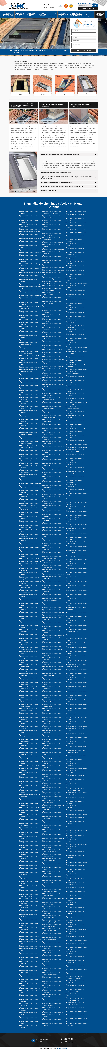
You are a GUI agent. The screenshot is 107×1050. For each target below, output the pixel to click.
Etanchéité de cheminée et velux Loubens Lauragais (52, 622)
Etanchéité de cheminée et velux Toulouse (75, 866)
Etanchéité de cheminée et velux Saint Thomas (77, 718)
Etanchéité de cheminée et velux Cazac (77, 1021)
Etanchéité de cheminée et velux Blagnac (29, 480)
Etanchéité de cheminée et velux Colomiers (29, 820)
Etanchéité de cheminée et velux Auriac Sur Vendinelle (31, 307)
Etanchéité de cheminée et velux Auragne (29, 298)
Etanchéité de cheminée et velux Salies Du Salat (77, 738)
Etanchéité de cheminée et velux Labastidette (52, 420)
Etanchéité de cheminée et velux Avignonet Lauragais (29, 352)
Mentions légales (62, 1048)
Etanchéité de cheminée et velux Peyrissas (75, 271)
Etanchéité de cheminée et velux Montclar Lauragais (52, 894)
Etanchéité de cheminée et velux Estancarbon (29, 928)
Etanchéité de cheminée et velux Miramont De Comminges (52, 793)
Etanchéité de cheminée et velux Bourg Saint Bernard (31, 535)
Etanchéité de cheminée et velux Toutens (75, 879)
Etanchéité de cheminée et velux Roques (75, 455)
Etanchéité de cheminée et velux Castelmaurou (29, 683)
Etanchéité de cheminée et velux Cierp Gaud (31, 799)
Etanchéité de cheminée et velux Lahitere (52, 477)
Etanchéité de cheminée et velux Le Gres (53, 346)
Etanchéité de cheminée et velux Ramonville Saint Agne (75, 407)
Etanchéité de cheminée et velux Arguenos (29, 260)
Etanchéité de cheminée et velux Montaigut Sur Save (52, 842)
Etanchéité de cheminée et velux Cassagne (29, 652)
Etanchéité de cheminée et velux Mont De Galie (54, 899)
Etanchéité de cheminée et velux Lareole (52, 511)
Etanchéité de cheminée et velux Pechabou (75, 249)
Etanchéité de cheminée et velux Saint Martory (77, 652)
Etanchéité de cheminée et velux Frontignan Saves (52, 216)
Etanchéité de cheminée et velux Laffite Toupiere (54, 447)
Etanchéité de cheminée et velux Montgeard (52, 947)
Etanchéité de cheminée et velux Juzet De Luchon (54, 381)
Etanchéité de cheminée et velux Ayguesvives (29, 225)
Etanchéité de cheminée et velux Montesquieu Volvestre (52, 925)
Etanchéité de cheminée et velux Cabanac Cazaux (29, 586)
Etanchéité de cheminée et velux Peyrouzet (75, 275)
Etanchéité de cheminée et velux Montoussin (52, 978)
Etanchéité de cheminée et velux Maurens (52, 727)
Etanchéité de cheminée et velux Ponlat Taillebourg (77, 339)
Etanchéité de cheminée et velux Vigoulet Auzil (75, 961)
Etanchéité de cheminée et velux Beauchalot (29, 398)
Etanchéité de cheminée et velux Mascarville (52, 709)
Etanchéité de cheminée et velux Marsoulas (52, 692)
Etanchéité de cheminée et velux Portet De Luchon (77, 348)
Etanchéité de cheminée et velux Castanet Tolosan (29, 665)
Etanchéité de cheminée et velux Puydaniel (75, 390)
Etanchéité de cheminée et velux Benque (29, 455)
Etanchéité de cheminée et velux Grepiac (52, 342)
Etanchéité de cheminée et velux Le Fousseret (30, 1000)
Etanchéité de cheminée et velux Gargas (52, 257)
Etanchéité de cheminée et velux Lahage (52, 473)
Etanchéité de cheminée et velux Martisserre (52, 696)
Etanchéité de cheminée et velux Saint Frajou (77, 560)
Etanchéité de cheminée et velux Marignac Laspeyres (52, 678)
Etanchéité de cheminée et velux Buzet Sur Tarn (31, 582)
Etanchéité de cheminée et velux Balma (31, 378)
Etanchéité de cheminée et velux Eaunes (29, 886)
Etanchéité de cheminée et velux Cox (30, 850)
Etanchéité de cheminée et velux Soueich (75, 847)
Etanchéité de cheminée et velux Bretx (31, 561)
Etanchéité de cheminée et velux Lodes (54, 615)
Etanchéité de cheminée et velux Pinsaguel (75, 295)
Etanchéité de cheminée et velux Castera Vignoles (29, 700)
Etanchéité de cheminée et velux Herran (52, 353)
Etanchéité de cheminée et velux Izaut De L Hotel (54, 369)
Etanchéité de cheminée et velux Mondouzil (52, 826)
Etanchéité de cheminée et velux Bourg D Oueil (31, 530)
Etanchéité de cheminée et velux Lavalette (52, 553)
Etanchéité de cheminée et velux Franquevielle (29, 1018)
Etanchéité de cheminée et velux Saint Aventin (77, 507)
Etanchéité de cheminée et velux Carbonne (29, 639)
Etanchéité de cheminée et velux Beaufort (29, 402)
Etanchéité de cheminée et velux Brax (31, 558)
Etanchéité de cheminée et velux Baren (31, 385)
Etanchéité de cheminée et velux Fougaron (29, 991)
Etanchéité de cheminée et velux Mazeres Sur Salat (52, 757)
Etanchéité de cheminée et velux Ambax (29, 235)
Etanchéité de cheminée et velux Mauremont (52, 722)
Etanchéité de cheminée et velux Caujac (29, 731)
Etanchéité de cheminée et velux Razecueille (75, 412)
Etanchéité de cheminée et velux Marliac (52, 683)
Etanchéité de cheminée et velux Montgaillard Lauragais (52, 934)
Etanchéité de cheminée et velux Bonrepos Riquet (29, 500)
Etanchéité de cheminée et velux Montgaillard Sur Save (52, 938)
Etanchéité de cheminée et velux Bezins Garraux (29, 471)
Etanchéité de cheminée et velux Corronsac (29, 828)
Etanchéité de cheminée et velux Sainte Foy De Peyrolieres (77, 555)
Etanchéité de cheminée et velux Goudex (52, 298)
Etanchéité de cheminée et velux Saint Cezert (77, 520)
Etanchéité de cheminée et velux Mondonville (52, 821)
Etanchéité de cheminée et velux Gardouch (52, 252)
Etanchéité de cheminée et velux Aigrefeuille (29, 221)
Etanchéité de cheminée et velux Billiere (29, 475)
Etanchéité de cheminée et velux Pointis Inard (75, 326)
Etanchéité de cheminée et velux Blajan (31, 483)
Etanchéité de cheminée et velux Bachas (29, 359)
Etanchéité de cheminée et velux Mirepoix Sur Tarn (52, 801)
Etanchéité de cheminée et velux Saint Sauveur (77, 709)
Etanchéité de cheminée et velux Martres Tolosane (52, 705)
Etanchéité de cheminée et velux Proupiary (75, 381)
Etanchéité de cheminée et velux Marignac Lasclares (52, 674)
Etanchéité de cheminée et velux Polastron (75, 330)
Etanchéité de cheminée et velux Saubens (75, 780)
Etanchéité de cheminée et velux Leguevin (52, 577)
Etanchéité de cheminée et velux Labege (52, 425)
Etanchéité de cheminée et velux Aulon (31, 295)
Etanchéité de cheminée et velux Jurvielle (52, 374)
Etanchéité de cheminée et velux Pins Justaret (76, 299)
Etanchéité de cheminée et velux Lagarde (52, 455)
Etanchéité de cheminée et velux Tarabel (75, 852)
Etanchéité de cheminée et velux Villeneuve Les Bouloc (75, 999)
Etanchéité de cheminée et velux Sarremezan (75, 776)
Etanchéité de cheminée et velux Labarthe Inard (52, 389)
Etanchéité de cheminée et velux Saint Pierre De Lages (77, 691)
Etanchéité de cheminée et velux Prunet (75, 385)
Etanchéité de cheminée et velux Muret (54, 1012)
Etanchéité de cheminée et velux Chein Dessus (31, 782)
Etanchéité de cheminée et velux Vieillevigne (75, 952)
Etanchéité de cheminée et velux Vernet (75, 944)
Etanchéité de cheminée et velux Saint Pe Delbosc (77, 683)
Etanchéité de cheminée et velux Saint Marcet (77, 648)
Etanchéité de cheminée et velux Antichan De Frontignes (29, 242)
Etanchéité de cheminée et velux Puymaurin (75, 394)
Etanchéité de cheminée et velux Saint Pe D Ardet (77, 678)
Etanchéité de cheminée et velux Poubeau (75, 356)
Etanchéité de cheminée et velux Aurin (31, 320)
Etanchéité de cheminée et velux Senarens (75, 822)
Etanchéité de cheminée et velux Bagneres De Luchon (29, 370)
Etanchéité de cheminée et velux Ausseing (29, 323)
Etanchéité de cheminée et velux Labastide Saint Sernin (52, 416)
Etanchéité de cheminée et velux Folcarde (29, 967)
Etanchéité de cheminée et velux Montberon (52, 877)
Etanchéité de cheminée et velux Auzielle (29, 347)
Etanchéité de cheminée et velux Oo (76, 230)
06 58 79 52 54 (48, 7)
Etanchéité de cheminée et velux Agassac (29, 212)
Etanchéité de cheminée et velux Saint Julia (77, 599)
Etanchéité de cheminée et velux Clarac (29, 811)
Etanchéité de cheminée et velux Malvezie (52, 658)
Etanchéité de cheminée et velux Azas (31, 355)
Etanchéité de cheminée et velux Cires (31, 807)
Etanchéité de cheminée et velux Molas (54, 805)
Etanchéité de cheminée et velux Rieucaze (75, 432)
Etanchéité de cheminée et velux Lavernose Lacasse (52, 561)
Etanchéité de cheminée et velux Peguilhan (75, 262)
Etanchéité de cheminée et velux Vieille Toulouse (77, 948)
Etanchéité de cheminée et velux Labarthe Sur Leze (52, 398)
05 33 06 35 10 (48, 4)
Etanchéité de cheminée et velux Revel (77, 428)
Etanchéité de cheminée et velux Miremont (52, 797)
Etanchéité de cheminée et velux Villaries (75, 965)
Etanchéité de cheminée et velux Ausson (29, 327)
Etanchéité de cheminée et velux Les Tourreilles (76, 870)
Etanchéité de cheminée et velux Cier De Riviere (30, 795)
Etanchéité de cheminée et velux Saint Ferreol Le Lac (77, 1024)
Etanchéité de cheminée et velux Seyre (77, 833)
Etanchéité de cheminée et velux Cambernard (29, 613)
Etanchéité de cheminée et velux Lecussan (52, 570)
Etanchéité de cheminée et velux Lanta (54, 494)
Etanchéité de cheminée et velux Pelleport (75, 266)
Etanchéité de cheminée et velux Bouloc (29, 522)
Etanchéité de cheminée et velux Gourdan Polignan (52, 302)
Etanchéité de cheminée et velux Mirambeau (52, 788)
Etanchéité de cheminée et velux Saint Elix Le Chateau (77, 534)
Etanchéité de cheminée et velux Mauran (52, 718)
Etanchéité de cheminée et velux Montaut (52, 863)
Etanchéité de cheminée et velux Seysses (75, 836)
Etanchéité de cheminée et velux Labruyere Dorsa (52, 433)
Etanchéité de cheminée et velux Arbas (31, 250)
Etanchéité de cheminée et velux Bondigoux (29, 495)
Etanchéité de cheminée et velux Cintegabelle (29, 804)
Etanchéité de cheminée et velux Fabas (31, 939)
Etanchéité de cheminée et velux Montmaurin (52, 969)
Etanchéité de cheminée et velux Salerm (75, 734)
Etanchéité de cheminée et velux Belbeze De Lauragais (29, 433)
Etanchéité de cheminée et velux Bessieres (29, 466)
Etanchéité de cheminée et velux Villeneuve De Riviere (75, 990)
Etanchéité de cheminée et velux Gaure (54, 267)
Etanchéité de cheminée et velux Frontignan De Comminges (52, 212)
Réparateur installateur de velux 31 (31, 14)
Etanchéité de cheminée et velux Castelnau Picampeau (29, 692)
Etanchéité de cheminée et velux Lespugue (52, 595)
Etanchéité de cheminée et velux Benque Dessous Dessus (29, 459)
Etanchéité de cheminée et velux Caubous (29, 727)
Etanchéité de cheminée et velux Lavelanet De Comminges (52, 557)
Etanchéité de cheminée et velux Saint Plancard (77, 696)
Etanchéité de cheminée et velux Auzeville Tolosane (29, 343)
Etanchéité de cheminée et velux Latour (54, 527)
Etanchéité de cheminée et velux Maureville (52, 735)
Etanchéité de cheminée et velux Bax (30, 388)
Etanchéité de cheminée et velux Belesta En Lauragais (29, 442)
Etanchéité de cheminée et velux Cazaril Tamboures (29, 740)
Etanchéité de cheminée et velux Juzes (54, 377)
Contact (15, 37)
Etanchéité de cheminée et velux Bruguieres (29, 569)
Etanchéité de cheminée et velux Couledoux (29, 842)
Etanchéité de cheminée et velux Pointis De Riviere (75, 321)
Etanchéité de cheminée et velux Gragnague (52, 320)
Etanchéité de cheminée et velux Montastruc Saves (52, 855)
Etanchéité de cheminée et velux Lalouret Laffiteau (52, 482)
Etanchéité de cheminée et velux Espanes (29, 911)
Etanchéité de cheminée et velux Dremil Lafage (29, 877)
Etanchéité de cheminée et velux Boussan (29, 539)
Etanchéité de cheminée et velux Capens (29, 626)
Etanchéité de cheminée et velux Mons (54, 838)
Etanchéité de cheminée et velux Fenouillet (29, 954)
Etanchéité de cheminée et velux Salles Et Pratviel (77, 742)
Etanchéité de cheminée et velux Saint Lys (77, 634)
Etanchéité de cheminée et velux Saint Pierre (77, 687)
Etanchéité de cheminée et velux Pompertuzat (75, 335)
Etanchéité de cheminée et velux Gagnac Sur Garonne (52, 234)
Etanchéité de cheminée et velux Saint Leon (77, 617)
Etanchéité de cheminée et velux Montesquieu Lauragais (52, 921)
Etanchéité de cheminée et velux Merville (52, 779)
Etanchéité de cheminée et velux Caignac (29, 604)
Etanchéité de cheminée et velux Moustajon (52, 1008)
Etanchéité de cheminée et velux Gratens (52, 324)
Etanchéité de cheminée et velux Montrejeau (52, 991)
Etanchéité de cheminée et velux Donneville (29, 873)
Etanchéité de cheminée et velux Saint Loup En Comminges (77, 630)
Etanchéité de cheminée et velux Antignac (29, 246)
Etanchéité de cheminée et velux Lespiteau (52, 590)
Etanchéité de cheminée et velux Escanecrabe (29, 906)
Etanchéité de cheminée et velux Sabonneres (75, 481)
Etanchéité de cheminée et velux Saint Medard (77, 656)
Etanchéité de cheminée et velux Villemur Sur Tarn (75, 986)
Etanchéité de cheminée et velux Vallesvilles (75, 916)
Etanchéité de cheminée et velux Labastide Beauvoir (52, 403)
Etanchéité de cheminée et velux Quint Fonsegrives (77, 403)
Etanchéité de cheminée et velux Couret (29, 846)
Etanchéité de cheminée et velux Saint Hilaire (77, 577)
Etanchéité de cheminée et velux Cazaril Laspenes (29, 735)
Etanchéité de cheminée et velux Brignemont (29, 564)
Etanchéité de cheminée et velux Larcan (52, 506)
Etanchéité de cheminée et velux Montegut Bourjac (52, 903)
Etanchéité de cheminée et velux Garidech (52, 261)
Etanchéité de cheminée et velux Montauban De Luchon (52, 859)
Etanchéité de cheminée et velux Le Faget (30, 942)
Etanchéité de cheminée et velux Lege (54, 574)
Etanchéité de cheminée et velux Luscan (52, 638)
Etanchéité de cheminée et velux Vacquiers (75, 899)
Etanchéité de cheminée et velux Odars (77, 223)
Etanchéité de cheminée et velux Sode (77, 844)
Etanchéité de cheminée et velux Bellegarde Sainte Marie (29, 446)
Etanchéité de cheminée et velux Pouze (77, 369)
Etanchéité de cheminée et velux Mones (52, 830)
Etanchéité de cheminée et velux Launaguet (52, 539)
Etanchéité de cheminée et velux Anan (31, 238)
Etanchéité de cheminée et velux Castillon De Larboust (29, 709)
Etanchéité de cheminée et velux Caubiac (29, 722)
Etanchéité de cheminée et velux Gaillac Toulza (52, 238)
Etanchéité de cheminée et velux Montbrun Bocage (52, 881)
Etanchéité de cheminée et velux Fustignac (52, 230)
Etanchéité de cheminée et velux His (53, 356)
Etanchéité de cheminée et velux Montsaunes (52, 995)
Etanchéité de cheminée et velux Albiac (31, 231)
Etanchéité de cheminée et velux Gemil (54, 270)
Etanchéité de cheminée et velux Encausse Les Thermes (29, 895)
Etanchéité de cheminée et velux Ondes (75, 226)
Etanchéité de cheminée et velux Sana (77, 768)
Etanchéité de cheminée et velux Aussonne (29, 332)
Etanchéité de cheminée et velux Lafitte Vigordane (54, 451)
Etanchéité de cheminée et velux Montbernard (52, 872)
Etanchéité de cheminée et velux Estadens (29, 924)
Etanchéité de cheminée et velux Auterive (29, 336)
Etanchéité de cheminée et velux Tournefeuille (75, 874)
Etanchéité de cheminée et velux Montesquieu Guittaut (52, 916)
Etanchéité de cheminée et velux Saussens (75, 784)
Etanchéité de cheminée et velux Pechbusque (75, 257)
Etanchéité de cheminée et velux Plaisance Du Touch (75, 313)
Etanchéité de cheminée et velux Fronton (52, 221)
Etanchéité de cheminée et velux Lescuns (52, 581)
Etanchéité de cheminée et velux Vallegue (75, 912)
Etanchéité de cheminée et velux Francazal (29, 1009)
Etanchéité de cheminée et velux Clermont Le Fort (29, 815)
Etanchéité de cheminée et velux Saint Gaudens (77, 564)
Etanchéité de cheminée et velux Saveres (75, 802)
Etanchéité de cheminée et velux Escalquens (29, 902)
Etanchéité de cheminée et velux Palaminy (75, 235)
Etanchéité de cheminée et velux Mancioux (52, 663)
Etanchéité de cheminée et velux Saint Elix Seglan (77, 538)
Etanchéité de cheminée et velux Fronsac (29, 1026)
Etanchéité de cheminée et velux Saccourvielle (75, 485)
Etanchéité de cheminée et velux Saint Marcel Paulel (77, 643)
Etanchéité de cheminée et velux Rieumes (75, 441)
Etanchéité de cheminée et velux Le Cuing (30, 862)
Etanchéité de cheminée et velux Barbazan (29, 381)
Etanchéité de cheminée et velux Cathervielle (29, 718)
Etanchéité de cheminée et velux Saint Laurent (77, 612)
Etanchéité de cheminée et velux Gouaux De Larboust (52, 289)
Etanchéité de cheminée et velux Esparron (29, 915)
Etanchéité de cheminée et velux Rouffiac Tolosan (75, 472)
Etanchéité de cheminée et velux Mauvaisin (52, 740)
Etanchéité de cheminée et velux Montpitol (52, 982)
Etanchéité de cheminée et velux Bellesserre (29, 451)
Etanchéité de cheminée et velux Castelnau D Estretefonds (29, 687)
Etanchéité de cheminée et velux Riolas (77, 447)
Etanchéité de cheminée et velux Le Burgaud (30, 578)
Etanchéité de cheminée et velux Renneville (75, 425)
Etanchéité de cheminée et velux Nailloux (52, 1015)
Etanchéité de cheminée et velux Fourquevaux (29, 996)
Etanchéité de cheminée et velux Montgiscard (52, 951)
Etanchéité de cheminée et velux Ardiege (29, 256)
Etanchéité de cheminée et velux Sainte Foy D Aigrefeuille (77, 551)
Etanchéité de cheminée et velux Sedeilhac (75, 806)
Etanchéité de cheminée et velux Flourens (29, 962)
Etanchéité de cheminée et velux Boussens (29, 544)
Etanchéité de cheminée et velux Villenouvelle (75, 1008)
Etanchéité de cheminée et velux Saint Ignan (77, 582)
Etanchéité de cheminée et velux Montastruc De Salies (52, 846)
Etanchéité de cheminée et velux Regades (75, 420)
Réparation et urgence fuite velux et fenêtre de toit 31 (76, 14)
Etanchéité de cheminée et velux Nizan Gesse (54, 1024)
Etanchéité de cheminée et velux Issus (54, 366)
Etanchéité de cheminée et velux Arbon (31, 252)
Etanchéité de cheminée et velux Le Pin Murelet (77, 291)
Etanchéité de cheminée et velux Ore (76, 232)
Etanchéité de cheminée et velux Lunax (54, 635)
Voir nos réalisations (88, 8)
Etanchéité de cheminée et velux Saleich (75, 729)
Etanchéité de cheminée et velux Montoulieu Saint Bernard (52, 973)
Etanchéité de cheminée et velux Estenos (29, 933)
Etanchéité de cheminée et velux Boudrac (29, 517)
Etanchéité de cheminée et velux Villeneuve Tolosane (75, 1003)
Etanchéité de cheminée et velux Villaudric (75, 972)
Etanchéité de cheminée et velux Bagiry (31, 367)
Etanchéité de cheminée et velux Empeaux (29, 891)
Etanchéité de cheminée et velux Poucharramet (75, 361)
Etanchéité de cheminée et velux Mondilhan (52, 817)
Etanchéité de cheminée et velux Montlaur (52, 964)
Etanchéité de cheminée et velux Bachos (29, 363)
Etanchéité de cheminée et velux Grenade (52, 337)
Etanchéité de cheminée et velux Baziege (29, 391)
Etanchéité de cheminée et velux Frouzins (52, 225)
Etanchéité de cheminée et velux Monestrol (52, 835)
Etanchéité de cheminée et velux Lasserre (52, 519)
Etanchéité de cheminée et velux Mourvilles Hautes (52, 1004)
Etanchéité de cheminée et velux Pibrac (77, 283)
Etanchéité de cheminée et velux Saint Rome (77, 700)
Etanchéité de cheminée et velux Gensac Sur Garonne (52, 282)
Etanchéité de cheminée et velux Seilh (77, 814)
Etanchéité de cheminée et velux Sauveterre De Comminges (75, 789)
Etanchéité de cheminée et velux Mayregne (52, 753)
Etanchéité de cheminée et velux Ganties (52, 245)
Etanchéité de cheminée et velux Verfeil (77, 940)
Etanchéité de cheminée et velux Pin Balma (76, 286)
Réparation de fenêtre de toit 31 (19, 14)
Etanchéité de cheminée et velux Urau (77, 896)
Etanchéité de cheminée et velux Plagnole (75, 308)
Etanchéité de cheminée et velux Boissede (29, 491)
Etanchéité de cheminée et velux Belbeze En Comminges (29, 437)
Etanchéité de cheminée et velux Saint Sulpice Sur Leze (77, 713)
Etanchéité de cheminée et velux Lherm (54, 610)
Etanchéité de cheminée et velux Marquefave (52, 687)
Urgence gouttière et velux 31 (42, 14)
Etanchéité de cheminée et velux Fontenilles (29, 980)
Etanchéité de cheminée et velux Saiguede (75, 490)
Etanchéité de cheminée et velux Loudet (52, 627)
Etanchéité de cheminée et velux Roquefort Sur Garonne (75, 450)
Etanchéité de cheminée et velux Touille (77, 862)
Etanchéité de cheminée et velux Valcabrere (75, 903)
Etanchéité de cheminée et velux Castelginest (29, 678)
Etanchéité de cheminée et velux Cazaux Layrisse (29, 749)
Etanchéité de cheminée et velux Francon (29, 1013)
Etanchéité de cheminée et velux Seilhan (75, 818)
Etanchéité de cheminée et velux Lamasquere (52, 486)
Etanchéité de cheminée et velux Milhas (52, 784)
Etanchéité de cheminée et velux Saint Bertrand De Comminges (77, 516)
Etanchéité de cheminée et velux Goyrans (52, 315)
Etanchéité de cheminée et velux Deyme (29, 869)
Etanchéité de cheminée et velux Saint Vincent (77, 722)
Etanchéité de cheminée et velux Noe (76, 211)
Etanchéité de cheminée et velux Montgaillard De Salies (52, 929)
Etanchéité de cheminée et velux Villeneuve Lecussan (75, 994)
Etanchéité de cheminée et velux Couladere (29, 837)
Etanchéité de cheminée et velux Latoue (52, 524)
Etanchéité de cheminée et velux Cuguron (29, 857)
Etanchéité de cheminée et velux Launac (52, 535)
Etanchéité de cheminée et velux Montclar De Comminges (52, 890)
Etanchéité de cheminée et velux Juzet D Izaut (54, 385)
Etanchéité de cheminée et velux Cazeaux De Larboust (29, 753)
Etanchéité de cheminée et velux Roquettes (75, 463)
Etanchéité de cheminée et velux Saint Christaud (77, 525)
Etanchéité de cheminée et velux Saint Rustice (77, 705)
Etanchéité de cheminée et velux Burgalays (29, 573)
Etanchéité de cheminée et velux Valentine (75, 908)
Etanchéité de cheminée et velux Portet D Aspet (77, 343)
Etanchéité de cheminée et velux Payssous (75, 244)
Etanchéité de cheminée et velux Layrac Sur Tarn (52, 566)
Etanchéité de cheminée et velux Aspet (31, 284)
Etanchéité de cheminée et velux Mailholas (52, 654)
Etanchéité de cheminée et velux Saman (75, 760)
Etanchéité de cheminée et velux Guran (54, 349)
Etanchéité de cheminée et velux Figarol (29, 958)
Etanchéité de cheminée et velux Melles (52, 762)
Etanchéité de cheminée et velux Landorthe (52, 490)
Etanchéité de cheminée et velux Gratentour (52, 328)
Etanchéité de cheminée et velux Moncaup (52, 808)
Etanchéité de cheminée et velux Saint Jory (77, 595)
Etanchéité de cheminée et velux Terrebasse (75, 856)
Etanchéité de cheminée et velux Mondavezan (52, 813)
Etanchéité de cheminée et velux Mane (54, 666)
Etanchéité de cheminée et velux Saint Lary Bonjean (77, 608)
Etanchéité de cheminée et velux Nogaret (75, 215)
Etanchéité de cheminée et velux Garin (54, 265)
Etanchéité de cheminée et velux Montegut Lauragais (52, 907)
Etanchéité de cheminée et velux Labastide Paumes (52, 411)
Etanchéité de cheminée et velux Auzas (31, 340)
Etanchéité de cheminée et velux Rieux (77, 444)
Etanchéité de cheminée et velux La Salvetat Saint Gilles (76, 751)
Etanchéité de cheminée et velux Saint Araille (77, 503)
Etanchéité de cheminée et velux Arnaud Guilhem (29, 276)
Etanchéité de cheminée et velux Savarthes (75, 798)
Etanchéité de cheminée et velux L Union (76, 892)
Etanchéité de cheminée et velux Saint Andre (77, 498)
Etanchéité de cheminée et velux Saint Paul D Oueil (77, 674)
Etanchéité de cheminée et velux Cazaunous (29, 744)
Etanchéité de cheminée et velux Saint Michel (77, 661)
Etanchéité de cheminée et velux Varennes (75, 921)
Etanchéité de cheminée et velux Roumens (75, 476)
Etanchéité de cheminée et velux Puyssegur (75, 399)
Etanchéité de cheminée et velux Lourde (52, 631)
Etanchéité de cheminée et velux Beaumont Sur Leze (29, 407)
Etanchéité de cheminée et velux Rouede (75, 468)
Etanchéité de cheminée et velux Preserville (75, 377)
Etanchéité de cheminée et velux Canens (29, 621)
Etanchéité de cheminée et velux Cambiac (29, 617)
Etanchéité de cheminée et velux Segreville (75, 811)
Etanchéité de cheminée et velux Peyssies (75, 279)
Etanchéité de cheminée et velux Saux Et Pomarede (77, 793)
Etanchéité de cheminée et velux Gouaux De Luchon (52, 293)
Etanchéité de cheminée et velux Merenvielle (52, 771)
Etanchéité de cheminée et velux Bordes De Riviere (29, 508)
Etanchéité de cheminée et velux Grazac (52, 333)
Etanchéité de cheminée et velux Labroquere (52, 429)
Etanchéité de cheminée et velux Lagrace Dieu (52, 464)
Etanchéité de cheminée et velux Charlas (29, 773)
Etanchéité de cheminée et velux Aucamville (29, 291)
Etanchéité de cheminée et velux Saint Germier (77, 573)
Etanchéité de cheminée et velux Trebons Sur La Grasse (75, 888)
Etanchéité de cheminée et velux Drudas (29, 882)
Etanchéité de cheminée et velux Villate (77, 969)
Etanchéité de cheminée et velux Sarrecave (75, 771)
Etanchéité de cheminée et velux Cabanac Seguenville (29, 591)
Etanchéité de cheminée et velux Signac (75, 840)
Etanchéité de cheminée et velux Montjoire (52, 960)
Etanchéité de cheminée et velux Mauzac (52, 749)
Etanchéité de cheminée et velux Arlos (31, 272)
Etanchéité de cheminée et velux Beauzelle (29, 424)
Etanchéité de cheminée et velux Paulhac (75, 240)
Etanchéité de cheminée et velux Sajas (77, 726)
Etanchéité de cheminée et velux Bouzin (29, 550)
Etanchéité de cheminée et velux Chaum (29, 778)
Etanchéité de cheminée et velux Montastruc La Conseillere (52, 850)
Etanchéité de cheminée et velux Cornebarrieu (29, 824)
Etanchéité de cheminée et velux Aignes (29, 216)
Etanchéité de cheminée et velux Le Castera (30, 696)
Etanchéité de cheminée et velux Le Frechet (30, 1022)
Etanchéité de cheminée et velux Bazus (31, 395)
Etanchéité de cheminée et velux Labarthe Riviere (52, 394)
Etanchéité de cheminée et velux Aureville (29, 303)
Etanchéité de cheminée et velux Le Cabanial (30, 595)
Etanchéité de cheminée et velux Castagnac (29, 657)
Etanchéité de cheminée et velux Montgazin (52, 942)
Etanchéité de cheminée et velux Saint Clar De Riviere (77, 529)
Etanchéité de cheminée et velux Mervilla (52, 775)
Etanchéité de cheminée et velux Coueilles (29, 833)
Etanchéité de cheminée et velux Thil (76, 860)
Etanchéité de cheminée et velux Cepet (31, 765)
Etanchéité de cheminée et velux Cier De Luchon (30, 791)
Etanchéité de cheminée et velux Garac (54, 249)
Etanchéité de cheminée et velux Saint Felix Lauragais (77, 542)
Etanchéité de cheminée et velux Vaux (77, 929)
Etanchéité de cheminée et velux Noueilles (75, 219)
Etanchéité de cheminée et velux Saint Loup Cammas (77, 626)
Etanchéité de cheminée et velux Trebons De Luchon (75, 883)
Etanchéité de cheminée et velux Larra (77, 1018)
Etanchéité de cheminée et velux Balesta (29, 375)
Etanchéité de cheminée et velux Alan (30, 229)
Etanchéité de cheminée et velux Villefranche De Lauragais (75, 977)
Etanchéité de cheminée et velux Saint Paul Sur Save (77, 670)
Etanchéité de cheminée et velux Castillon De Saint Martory (29, 714)
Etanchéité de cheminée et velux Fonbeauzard (29, 971)
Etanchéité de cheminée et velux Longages (52, 618)
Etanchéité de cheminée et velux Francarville (29, 1004)
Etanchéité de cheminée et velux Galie (54, 242)
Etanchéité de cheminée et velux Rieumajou (75, 436)
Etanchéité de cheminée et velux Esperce (29, 919)
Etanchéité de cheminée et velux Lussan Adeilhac (52, 643)
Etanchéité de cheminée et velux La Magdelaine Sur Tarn (53, 650)
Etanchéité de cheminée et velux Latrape (52, 531)
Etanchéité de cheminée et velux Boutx (31, 547)
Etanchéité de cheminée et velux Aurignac (29, 316)
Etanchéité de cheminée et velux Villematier (75, 981)
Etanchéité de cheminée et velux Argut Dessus (31, 269)
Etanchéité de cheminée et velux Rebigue (75, 416)
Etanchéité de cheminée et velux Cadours (29, 599)
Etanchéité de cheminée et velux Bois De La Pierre (30, 486)
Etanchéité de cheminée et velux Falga (31, 946)
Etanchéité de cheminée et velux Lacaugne (52, 438)
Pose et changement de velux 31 (63, 14)
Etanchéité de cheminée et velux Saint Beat (77, 512)
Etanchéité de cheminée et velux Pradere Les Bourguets (75, 372)
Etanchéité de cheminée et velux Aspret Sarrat (31, 287)
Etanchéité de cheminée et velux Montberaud (52, 868)
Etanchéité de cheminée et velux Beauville (29, 420)
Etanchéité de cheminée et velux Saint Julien (77, 604)
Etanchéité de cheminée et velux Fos (30, 988)
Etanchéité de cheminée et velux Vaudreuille (75, 925)
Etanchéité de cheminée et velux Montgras (52, 956)
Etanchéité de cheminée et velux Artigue (29, 280)
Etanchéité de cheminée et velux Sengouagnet (75, 826)
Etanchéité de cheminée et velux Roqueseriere (75, 459)
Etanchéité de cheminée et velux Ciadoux (29, 786)
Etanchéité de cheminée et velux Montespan (52, 912)
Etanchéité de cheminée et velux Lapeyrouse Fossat (52, 502)
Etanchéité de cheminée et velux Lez (53, 607)
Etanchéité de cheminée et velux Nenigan (52, 1020)
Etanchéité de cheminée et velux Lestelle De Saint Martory (52, 599)
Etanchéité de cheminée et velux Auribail (29, 312)
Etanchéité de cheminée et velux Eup (30, 936)
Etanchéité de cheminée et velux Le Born (30, 513)
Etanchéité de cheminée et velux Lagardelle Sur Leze (52, 460)
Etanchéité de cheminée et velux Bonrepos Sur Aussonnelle (29, 504)
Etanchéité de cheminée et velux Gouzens (52, 311)
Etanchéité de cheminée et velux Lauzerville (52, 548)
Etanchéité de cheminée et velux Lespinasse (52, 586)
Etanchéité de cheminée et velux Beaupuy (29, 411)
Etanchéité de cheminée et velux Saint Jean (77, 586)
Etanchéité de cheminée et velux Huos (54, 359)
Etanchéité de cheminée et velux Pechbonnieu (75, 253)
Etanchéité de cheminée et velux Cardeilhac (29, 643)
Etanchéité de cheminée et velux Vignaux (75, 957)
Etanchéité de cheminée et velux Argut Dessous (31, 264)
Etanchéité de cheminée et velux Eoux (31, 899)
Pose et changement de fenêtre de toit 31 (8, 14)
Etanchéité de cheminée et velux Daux (31, 865)
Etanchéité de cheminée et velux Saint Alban (77, 494)
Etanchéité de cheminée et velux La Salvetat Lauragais (76, 755)
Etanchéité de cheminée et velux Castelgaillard (29, 674)
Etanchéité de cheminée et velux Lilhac (54, 612)
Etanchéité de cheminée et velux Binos (77, 1011)
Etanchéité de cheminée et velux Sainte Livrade (77, 621)
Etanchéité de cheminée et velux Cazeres (29, 762)
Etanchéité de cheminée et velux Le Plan (76, 317)
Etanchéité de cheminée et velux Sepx (77, 830)
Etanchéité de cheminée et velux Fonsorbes (29, 975)
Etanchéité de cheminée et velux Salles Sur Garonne (77, 747)
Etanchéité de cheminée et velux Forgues (29, 984)
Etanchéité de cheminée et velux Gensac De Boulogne (52, 278)
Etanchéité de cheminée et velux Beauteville (29, 416)
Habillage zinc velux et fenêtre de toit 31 (88, 14)
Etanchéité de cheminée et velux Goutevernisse (52, 306)
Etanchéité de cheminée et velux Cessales (29, 769)
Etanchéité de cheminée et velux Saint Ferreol (77, 547)
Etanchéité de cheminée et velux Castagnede (29, 661)
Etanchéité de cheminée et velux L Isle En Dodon (54, 362)
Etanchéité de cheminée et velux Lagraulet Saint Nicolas (52, 468)
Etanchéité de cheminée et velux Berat (31, 463)
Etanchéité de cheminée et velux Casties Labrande (29, 705)
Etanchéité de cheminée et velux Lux (53, 646)
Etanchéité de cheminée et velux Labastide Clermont (52, 407)
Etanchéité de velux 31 (52, 14)
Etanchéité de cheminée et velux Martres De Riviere (52, 700)
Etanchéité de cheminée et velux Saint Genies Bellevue (77, 569)
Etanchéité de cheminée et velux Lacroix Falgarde (52, 442)
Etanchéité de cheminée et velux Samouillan (75, 764)
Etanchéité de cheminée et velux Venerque (75, 937)
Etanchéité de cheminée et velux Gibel (54, 285)
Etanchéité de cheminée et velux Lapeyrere (52, 497)
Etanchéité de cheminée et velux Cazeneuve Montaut (29, 757)
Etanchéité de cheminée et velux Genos (52, 273)
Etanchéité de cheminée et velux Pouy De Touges (77, 365)
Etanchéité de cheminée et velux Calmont (29, 608)
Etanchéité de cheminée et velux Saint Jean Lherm (77, 591)
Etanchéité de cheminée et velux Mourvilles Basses (52, 1000)
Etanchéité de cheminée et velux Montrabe (52, 986)
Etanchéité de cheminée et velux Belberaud (29, 429)
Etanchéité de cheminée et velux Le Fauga (30, 949)
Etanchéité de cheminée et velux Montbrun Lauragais (52, 885)
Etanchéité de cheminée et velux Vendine (75, 932)
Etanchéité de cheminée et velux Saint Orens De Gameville (77, 665)
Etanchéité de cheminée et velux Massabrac (52, 714)
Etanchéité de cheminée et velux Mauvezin (52, 744)
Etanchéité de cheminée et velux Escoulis (75, 1014)
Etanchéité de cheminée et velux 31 (100, 14)
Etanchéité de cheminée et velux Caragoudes (29, 630)
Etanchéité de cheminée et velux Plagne (75, 304)
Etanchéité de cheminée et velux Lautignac (52, 544)
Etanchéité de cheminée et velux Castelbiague (29, 670)
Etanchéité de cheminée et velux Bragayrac (29, 555)
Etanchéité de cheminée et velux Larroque (52, 515)
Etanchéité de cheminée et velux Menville (52, 766)
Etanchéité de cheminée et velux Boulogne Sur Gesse (29, 526)
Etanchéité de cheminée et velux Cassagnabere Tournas (29, 648)
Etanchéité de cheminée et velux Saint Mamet (77, 639)
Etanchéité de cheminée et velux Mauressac (52, 731)
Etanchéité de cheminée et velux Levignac (52, 603)
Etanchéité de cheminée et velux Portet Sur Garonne (77, 352)
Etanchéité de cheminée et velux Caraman (29, 635)
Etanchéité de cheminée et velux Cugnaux (29, 853)
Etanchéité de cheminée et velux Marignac (52, 670)
